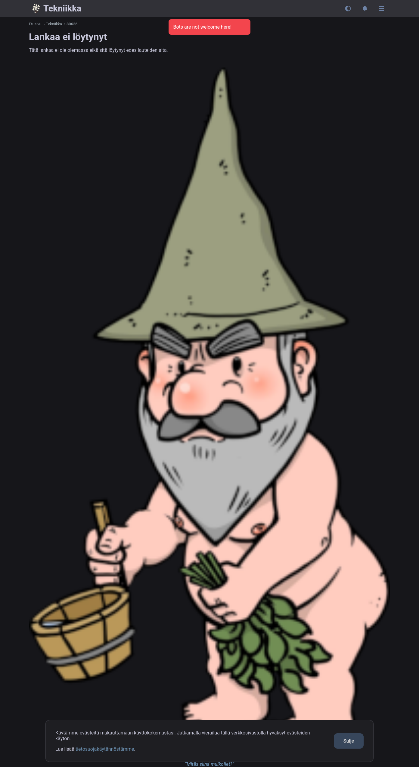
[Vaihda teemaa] (348, 8)
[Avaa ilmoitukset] (364, 8)
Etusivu (35, 24)
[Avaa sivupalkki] (381, 8)
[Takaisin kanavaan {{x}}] (56, 8)
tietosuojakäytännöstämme (105, 749)
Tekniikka (54, 24)
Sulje (348, 741)
